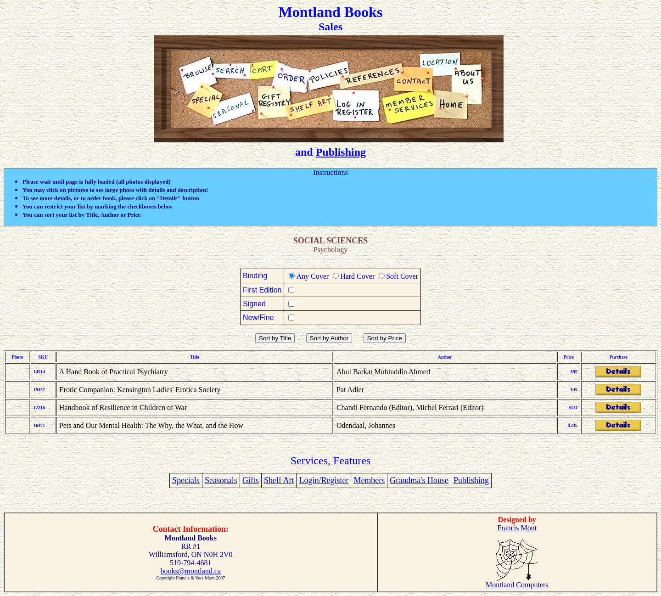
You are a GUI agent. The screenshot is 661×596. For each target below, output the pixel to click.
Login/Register (323, 480)
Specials (186, 480)
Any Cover (312, 276)
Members (369, 480)
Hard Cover (357, 276)
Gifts (250, 480)
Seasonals (221, 480)
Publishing (341, 152)
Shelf (273, 480)
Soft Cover (402, 276)
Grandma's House (419, 480)
